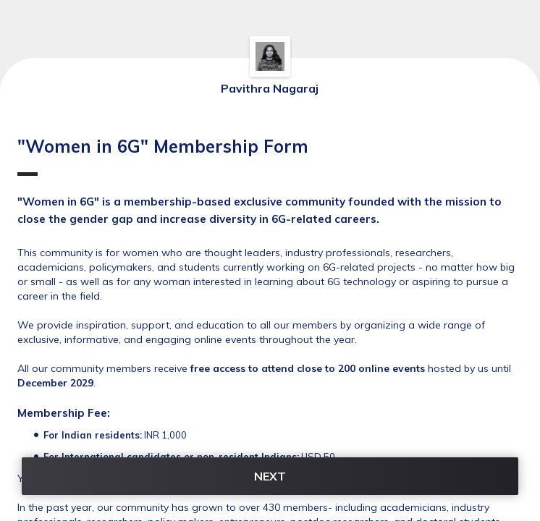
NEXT (270, 476)
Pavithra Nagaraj (269, 88)
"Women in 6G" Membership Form (162, 155)
